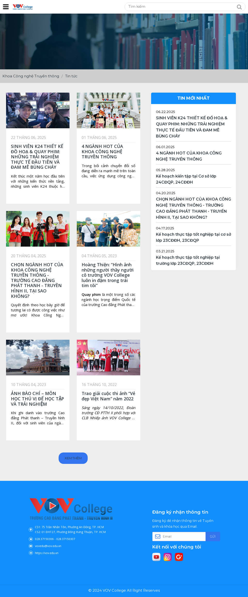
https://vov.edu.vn (55, 544)
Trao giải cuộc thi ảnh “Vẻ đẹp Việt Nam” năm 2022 (108, 396)
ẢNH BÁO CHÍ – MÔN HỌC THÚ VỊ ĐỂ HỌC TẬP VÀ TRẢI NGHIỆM (37, 398)
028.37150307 (67, 535)
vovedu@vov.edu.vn (56, 539)
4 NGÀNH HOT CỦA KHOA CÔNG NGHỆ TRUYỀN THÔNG (102, 151)
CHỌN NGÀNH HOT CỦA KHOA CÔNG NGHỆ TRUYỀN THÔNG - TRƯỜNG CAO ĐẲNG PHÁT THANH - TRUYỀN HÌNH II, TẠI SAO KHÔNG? (37, 280)
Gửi (203, 535)
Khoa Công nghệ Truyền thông (30, 76)
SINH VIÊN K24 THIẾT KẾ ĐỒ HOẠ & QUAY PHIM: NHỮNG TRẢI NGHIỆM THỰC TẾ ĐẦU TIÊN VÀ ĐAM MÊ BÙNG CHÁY (37, 156)
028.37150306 (53, 535)
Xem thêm (73, 458)
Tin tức (71, 76)
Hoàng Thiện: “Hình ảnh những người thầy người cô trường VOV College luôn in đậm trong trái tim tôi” (108, 275)
